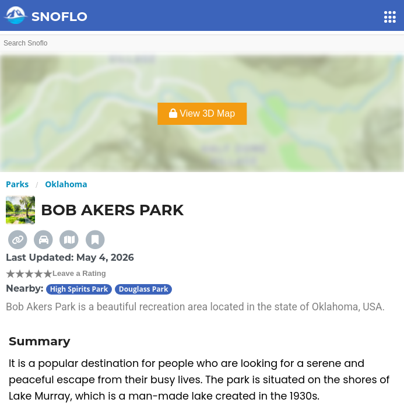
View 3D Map (202, 113)
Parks (17, 184)
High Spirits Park (79, 289)
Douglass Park (143, 289)
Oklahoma (66, 184)
